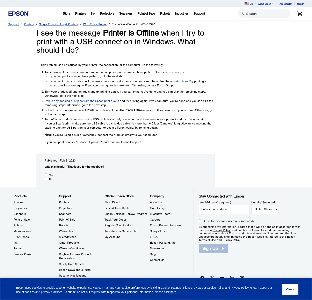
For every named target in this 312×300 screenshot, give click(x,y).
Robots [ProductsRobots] (18, 225)
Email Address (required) (215, 202)
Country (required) (263, 202)
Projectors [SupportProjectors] (65, 208)
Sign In (300, 3)
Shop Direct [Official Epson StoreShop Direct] (112, 202)
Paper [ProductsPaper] (17, 248)
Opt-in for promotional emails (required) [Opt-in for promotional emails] (228, 221)
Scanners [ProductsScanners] (20, 213)
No (50, 179)
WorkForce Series (95, 24)
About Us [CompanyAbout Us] (156, 202)
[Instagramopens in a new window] (242, 278)
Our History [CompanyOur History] (157, 208)
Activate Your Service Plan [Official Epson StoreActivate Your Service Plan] (121, 231)
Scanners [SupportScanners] (65, 213)
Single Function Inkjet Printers (58, 24)
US (249, 3)
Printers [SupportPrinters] (64, 202)
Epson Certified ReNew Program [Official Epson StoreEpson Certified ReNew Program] (125, 213)
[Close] (290, 289)
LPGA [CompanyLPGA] (154, 236)
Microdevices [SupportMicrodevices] (67, 236)
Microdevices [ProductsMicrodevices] (22, 231)
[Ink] (93, 13)
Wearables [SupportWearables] (66, 231)
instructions (176, 72)
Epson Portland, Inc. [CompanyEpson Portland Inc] (163, 242)
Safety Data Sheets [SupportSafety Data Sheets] (71, 264)
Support (13, 24)
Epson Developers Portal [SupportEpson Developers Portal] (75, 269)
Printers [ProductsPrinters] (19, 202)
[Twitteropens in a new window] (212, 278)
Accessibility (286, 3)
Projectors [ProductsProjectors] (20, 208)
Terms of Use (207, 240)
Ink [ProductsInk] (15, 242)
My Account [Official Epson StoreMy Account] (112, 236)
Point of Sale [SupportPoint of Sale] (67, 219)
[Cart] (300, 13)
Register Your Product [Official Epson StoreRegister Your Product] (118, 225)
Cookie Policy (215, 287)
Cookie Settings (171, 287)
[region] (156, 289)
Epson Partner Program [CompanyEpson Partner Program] (165, 225)
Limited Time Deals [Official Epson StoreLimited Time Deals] (116, 208)
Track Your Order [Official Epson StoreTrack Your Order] (115, 219)
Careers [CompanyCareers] (155, 219)
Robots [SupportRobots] (63, 225)
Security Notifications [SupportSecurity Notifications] (72, 275)
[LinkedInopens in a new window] (232, 278)
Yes (51, 175)
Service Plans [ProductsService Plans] (22, 254)
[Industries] (181, 13)
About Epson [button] (266, 3)
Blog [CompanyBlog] (153, 254)
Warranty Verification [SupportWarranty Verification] (72, 248)
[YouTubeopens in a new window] (222, 278)
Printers (29, 24)
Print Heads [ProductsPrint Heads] (21, 236)
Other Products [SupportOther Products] (69, 242)
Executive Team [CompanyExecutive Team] (160, 213)
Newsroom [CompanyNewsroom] (157, 248)
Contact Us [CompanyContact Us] (157, 260)
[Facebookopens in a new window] (202, 278)
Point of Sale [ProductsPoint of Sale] (22, 219)
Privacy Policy (221, 230)
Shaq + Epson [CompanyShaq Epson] (159, 231)
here (173, 292)
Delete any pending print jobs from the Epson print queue (82, 100)
